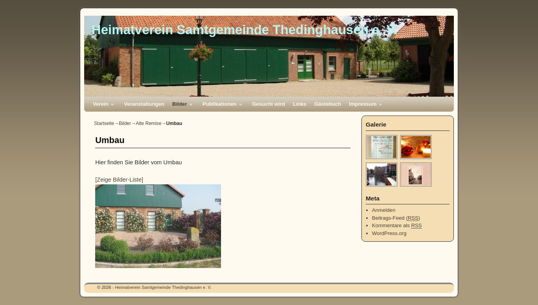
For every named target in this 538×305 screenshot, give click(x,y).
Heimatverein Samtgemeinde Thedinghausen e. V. (245, 29)
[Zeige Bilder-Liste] (119, 179)
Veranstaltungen (144, 104)
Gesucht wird (268, 104)
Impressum (363, 106)
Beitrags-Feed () (396, 218)
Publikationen (220, 106)
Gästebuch (327, 104)
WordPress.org (389, 233)
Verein (101, 106)
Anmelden (383, 210)
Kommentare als (397, 225)
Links (299, 104)
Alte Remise (148, 123)
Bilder (180, 106)
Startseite (104, 123)
